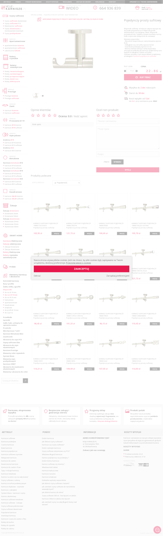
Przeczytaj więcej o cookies (78, 263)
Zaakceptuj (81, 268)
